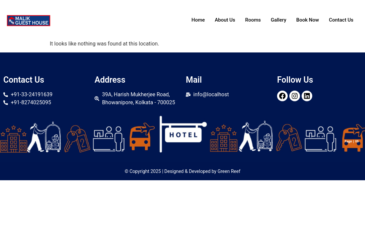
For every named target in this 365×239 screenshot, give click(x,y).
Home (198, 20)
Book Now (307, 20)
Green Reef (229, 171)
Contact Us (341, 20)
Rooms (253, 20)
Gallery (278, 20)
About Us (225, 20)
